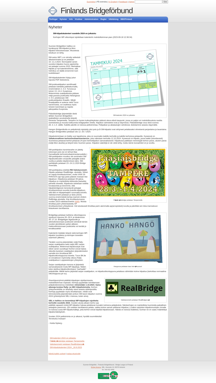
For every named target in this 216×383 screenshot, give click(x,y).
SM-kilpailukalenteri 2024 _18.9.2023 (66, 347)
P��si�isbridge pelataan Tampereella (67, 341)
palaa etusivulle (74, 354)
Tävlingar (53, 19)
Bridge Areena (96, 367)
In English (113, 2)
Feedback (123, 2)
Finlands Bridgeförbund (97, 10)
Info (71, 19)
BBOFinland (126, 19)
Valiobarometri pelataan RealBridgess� (67, 344)
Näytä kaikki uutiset (57, 354)
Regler (103, 19)
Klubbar (78, 19)
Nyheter (63, 19)
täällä (77, 201)
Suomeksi (91, 2)
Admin (131, 2)
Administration (91, 19)
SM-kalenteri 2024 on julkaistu (63, 338)
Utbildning (113, 19)
